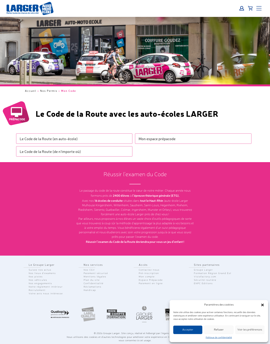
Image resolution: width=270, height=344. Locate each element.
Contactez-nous (149, 270)
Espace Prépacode (151, 280)
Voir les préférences (249, 329)
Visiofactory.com (205, 277)
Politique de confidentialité (219, 337)
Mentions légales (95, 277)
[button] (262, 305)
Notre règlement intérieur (46, 287)
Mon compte (147, 277)
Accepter (187, 329)
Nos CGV (89, 270)
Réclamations (92, 287)
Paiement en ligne (151, 283)
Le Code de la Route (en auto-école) (49, 138)
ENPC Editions (203, 283)
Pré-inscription (149, 273)
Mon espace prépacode (157, 138)
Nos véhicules (38, 280)
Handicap (90, 290)
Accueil (30, 91)
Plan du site (92, 280)
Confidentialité (94, 283)
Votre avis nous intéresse (46, 294)
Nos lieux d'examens (42, 273)
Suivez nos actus (40, 270)
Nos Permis (48, 91)
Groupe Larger (203, 270)
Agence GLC (169, 333)
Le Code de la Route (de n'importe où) (50, 151)
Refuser (219, 329)
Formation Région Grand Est (212, 273)
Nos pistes (36, 277)
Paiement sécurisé (96, 273)
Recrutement (37, 290)
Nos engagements (40, 283)
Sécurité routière (205, 280)
